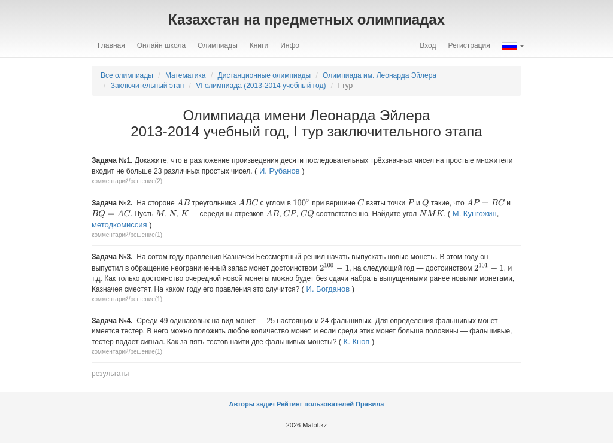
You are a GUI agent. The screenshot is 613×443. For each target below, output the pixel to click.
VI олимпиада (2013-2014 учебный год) (261, 85)
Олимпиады (218, 45)
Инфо (289, 45)
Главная (111, 45)
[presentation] (183, 202)
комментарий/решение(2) (127, 181)
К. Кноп (357, 341)
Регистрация (469, 45)
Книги (259, 45)
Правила (370, 404)
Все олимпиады (127, 75)
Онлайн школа (161, 45)
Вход (428, 45)
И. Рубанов (279, 170)
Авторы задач (253, 404)
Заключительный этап (147, 85)
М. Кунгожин (475, 213)
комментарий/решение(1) (127, 235)
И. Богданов (328, 288)
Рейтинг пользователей (315, 404)
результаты (110, 373)
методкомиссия (119, 224)
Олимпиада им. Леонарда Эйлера (379, 75)
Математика (185, 75)
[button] (513, 45)
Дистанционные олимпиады (264, 75)
